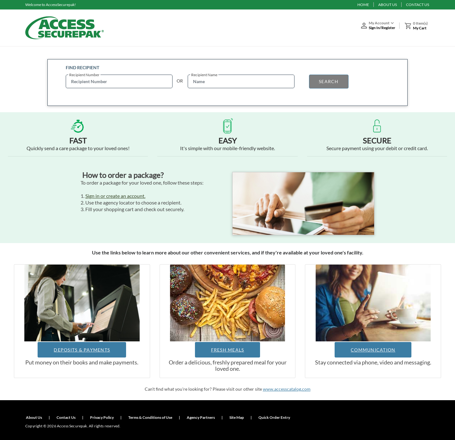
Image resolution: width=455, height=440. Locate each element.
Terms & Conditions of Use (150, 417)
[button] (380, 27)
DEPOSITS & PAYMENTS (82, 349)
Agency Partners (201, 417)
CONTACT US (417, 4)
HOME (363, 4)
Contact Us (66, 417)
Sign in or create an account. (115, 196)
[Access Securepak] (64, 27)
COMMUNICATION (373, 349)
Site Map (236, 417)
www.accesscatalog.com (287, 389)
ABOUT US (387, 4)
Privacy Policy (102, 417)
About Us (34, 417)
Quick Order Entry (274, 417)
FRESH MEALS (227, 349)
